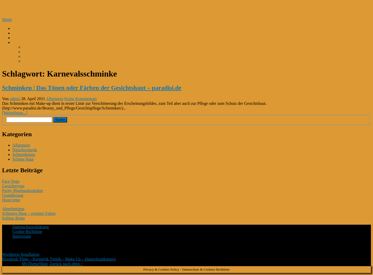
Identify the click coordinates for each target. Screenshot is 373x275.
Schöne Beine (13, 218)
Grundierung (12, 195)
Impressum (21, 236)
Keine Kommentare (80, 99)
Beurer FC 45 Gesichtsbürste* (48, 56)
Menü (7, 19)
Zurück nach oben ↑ (66, 264)
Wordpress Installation (20, 254)
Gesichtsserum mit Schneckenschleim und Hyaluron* (67, 52)
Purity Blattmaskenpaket (22, 190)
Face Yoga (10, 181)
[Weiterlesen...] (14, 113)
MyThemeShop (35, 264)
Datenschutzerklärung (30, 227)
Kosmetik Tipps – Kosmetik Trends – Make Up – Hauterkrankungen (93, 8)
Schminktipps (23, 154)
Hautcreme (11, 200)
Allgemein (54, 99)
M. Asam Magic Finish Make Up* (51, 47)
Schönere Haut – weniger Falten (28, 213)
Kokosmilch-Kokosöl (30, 38)
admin (15, 99)
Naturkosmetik (24, 150)
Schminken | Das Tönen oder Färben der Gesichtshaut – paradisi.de (91, 87)
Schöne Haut (23, 159)
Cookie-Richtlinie (27, 231)
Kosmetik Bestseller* (30, 42)
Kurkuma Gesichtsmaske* (44, 61)
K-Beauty (20, 28)
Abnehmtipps (13, 209)
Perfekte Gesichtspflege (32, 33)
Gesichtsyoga (13, 186)
